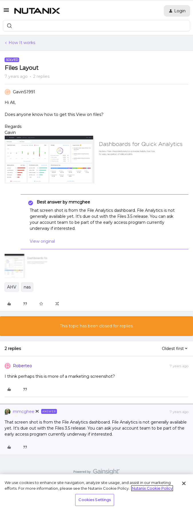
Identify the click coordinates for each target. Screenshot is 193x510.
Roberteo (22, 365)
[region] (96, 492)
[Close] (184, 483)
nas (27, 287)
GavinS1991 (24, 91)
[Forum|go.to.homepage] (37, 10)
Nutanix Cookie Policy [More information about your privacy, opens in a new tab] (152, 488)
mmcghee (23, 411)
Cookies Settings (94, 499)
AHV (11, 287)
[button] (6, 12)
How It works (22, 42)
